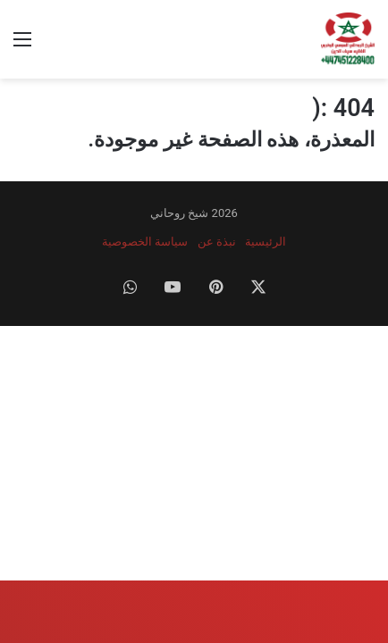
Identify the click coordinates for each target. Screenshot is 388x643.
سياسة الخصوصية (145, 241)
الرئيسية (265, 241)
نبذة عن (217, 241)
